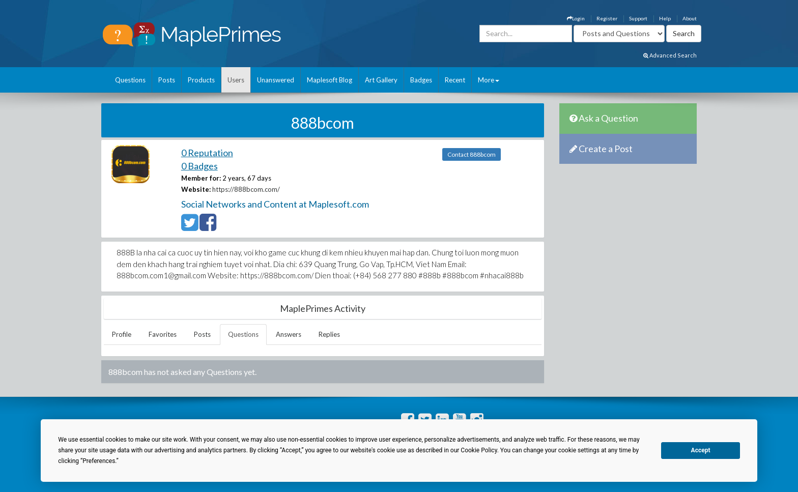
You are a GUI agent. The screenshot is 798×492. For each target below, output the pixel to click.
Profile (121, 334)
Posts (166, 80)
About (689, 18)
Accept (700, 450)
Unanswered (275, 80)
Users (235, 80)
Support (638, 18)
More (488, 80)
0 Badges (199, 165)
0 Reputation (207, 152)
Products (201, 80)
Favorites (163, 334)
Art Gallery (381, 80)
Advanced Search (670, 55)
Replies (329, 334)
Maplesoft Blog (329, 80)
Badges (421, 80)
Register (606, 18)
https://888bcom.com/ (246, 189)
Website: (196, 189)
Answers (288, 334)
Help (665, 18)
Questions (130, 80)
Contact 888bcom (471, 154)
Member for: (201, 178)
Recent (455, 80)
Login (576, 18)
